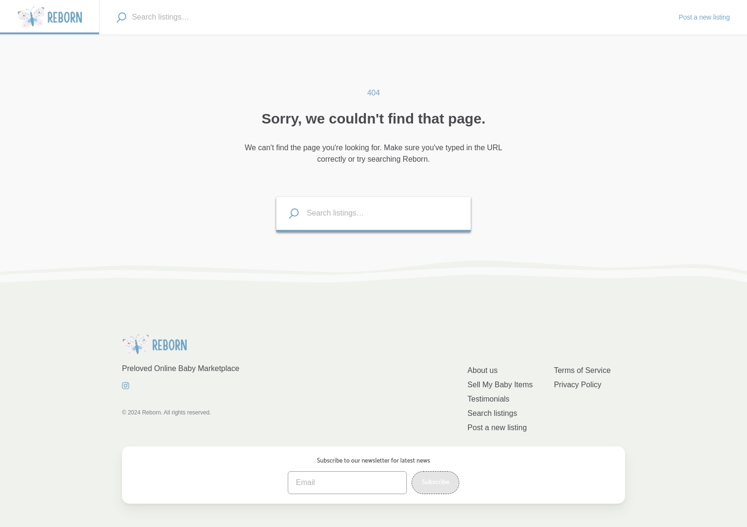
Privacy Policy (578, 385)
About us (482, 370)
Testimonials (488, 399)
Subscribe (435, 482)
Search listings (492, 413)
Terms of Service (582, 370)
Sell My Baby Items (500, 385)
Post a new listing (497, 428)
